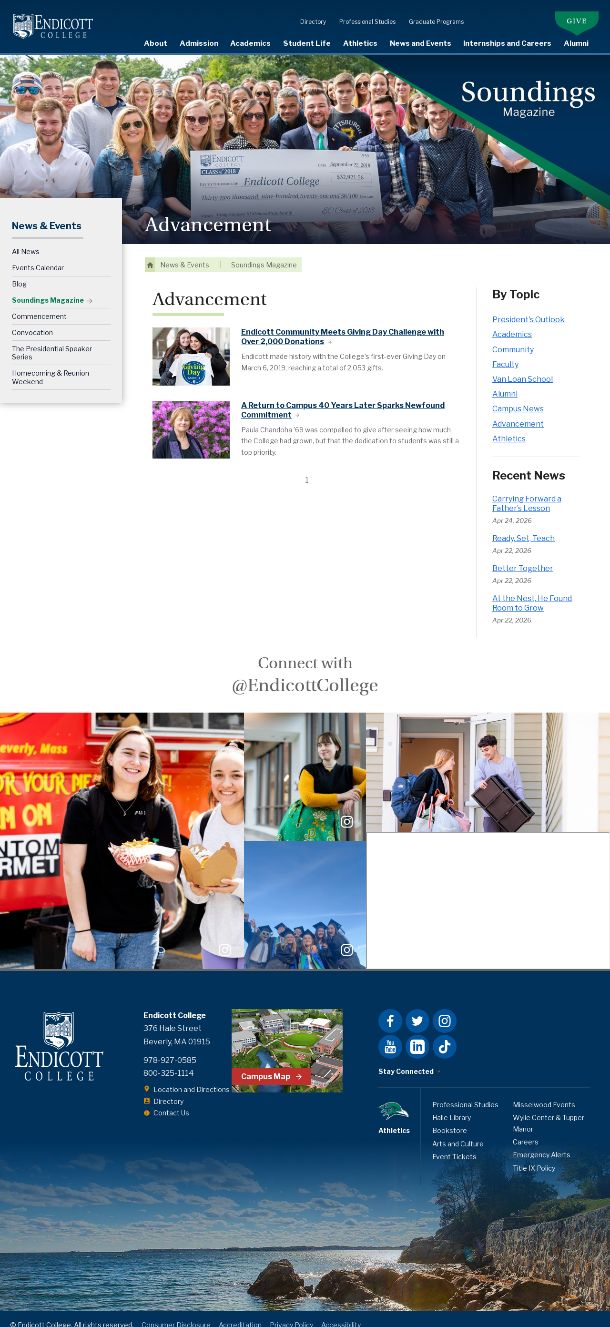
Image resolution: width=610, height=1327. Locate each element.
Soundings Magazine (48, 288)
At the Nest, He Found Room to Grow (532, 591)
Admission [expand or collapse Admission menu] (199, 43)
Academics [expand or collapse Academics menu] (250, 43)
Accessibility (341, 1312)
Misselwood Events (544, 1092)
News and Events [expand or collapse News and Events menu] (420, 43)
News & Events (46, 213)
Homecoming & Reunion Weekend (50, 365)
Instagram (445, 1009)
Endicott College (53, 26)
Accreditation (240, 1312)
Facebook (390, 1009)
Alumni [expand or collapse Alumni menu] (576, 43)
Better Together (522, 556)
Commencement (39, 304)
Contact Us (171, 1101)
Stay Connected (406, 1059)
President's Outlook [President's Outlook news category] (528, 307)
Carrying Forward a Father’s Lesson (526, 491)
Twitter (417, 1009)
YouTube (390, 1035)
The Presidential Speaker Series (52, 340)
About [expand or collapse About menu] (155, 43)
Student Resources (504, 10)
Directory (308, 10)
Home (150, 252)
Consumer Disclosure (176, 1312)
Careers (526, 1129)
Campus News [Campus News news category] (518, 396)
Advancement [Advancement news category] (518, 411)
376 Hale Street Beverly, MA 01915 (176, 1023)
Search (603, 43)
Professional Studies (363, 10)
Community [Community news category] (513, 337)
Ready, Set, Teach (523, 526)
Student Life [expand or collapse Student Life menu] (307, 43)
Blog (19, 272)
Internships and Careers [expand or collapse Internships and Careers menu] (507, 43)
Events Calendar (38, 256)
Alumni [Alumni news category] (505, 382)
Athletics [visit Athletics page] (360, 43)
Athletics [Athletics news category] (509, 426)
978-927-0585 (169, 1047)
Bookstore (449, 1118)
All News (26, 239)
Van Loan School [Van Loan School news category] (522, 366)
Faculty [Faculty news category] (505, 352)
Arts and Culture (458, 1131)
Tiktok (445, 1035)
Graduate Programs (431, 10)
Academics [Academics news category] (512, 322)
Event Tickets (454, 1144)
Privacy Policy (291, 1312)
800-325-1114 (168, 1060)
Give (577, 9)
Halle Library (451, 1105)
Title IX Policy (534, 1156)
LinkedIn (417, 1035)
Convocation (32, 320)
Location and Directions (191, 1077)
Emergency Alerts (541, 1143)
